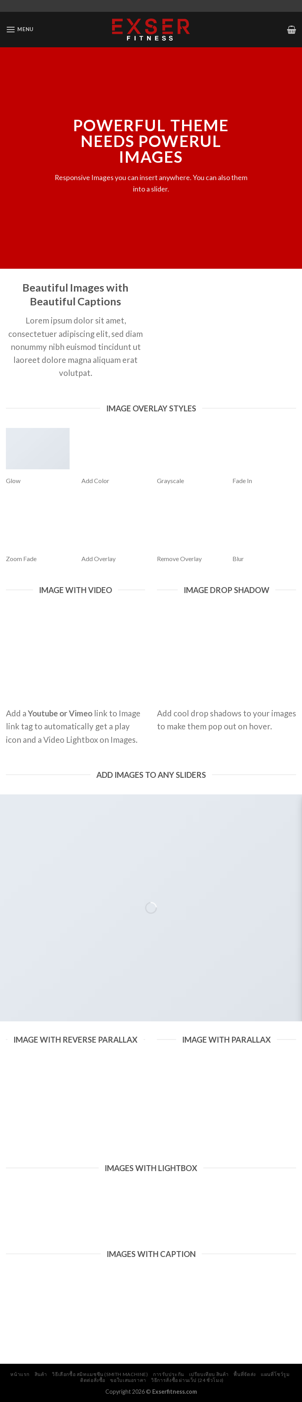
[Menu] (19, 29)
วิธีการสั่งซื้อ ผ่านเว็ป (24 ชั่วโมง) (187, 1380)
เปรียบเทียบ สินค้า (209, 1374)
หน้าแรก (19, 1374)
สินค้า (41, 1374)
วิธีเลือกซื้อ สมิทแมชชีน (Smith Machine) (100, 1374)
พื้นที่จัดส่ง (245, 1374)
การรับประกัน (168, 1374)
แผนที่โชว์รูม (275, 1374)
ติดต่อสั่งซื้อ (92, 1380)
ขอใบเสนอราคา (128, 1380)
